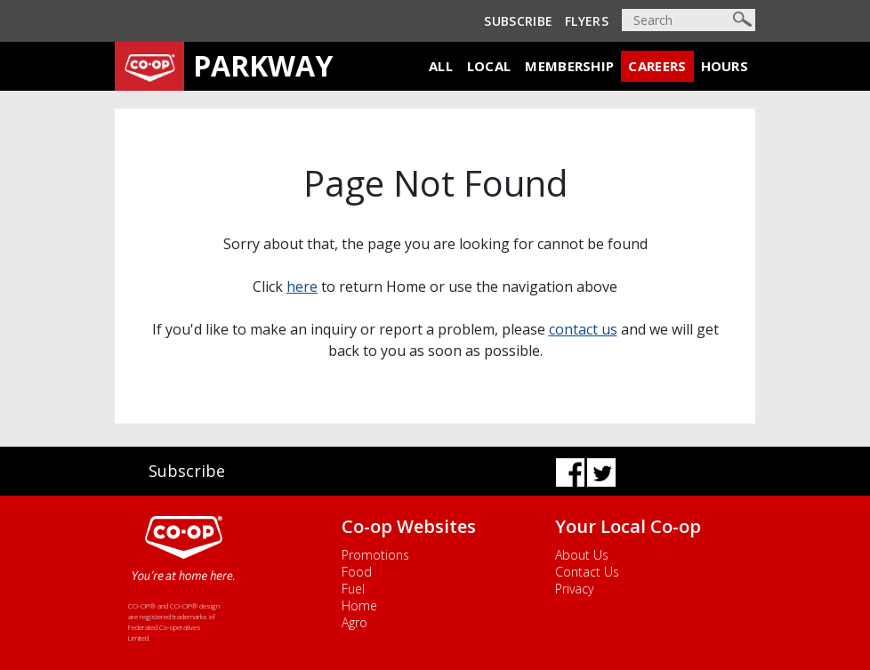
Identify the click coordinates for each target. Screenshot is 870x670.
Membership (569, 66)
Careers (657, 66)
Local (489, 66)
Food (357, 571)
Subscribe (518, 20)
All (441, 66)
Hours (725, 66)
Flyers (586, 20)
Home (359, 605)
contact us (583, 329)
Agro (354, 622)
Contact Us (587, 571)
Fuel (353, 588)
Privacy (574, 588)
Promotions (375, 554)
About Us (581, 554)
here (302, 286)
